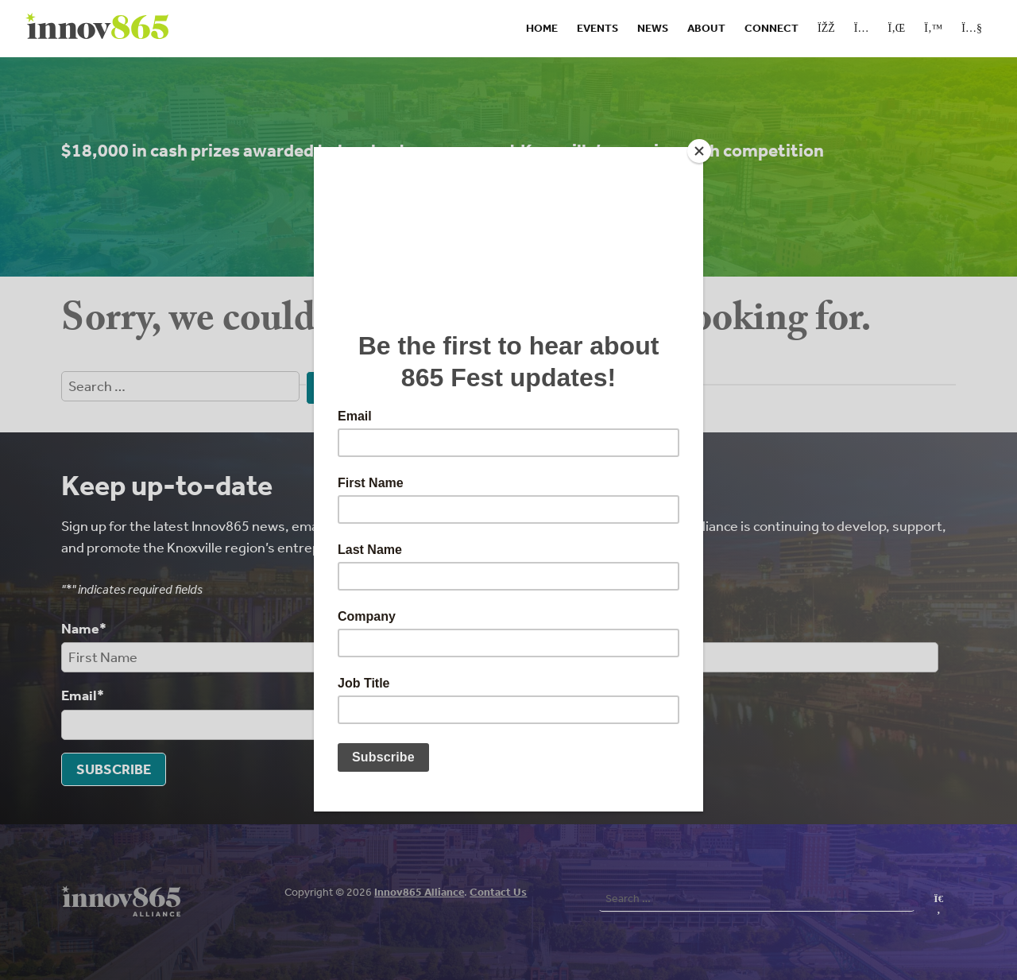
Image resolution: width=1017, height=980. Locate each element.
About (706, 28)
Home (542, 28)
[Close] (699, 151)
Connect (771, 28)
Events (597, 28)
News (652, 28)
